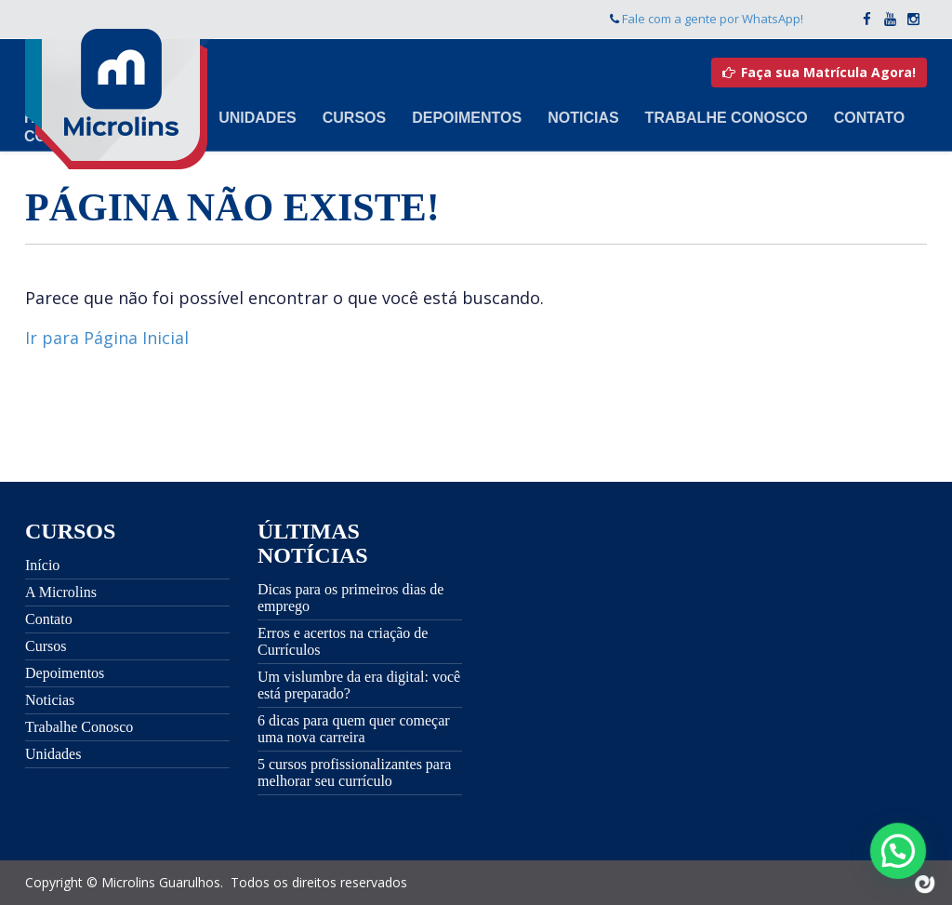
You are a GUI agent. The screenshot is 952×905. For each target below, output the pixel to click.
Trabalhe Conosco (726, 118)
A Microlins (61, 592)
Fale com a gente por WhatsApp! (712, 18)
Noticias (583, 118)
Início (42, 565)
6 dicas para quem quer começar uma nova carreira (354, 728)
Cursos (354, 118)
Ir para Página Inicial (107, 337)
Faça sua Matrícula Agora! (819, 72)
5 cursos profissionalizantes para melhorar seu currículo (354, 772)
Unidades (257, 118)
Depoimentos (467, 118)
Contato (869, 118)
